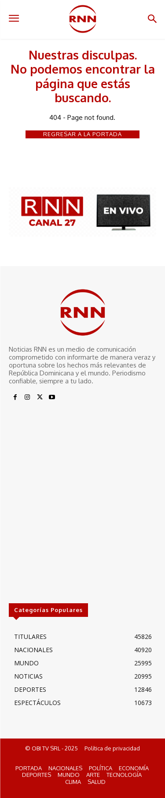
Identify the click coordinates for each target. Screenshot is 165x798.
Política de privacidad (112, 748)
